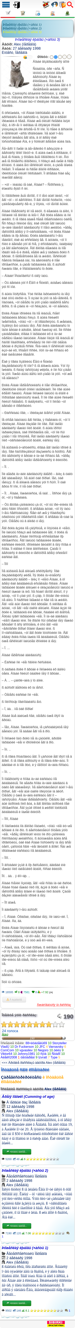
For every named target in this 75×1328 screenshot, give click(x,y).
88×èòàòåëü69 (36, 1043)
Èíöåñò (7, 53)
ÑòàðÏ (56, 1053)
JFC (42, 1046)
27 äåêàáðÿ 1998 (27, 48)
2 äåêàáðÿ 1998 (19, 1181)
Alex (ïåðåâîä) (25, 44)
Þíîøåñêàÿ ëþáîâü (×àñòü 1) (22, 25)
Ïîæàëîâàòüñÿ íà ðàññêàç (54, 1004)
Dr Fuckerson (24, 1046)
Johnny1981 (26, 1053)
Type (54, 1057)
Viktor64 (6, 1053)
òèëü (57, 1050)
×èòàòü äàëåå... (17, 1151)
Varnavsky (56, 1046)
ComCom (7, 1050)
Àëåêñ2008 (9, 1057)
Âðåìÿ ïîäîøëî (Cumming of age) (28, 1097)
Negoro (43, 1050)
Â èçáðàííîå (14, 999)
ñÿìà (43, 1053)
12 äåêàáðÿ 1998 (20, 1107)
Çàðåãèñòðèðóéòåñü (21, 1077)
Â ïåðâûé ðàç (17, 1102)
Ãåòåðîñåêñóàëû (20, 1176)
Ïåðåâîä (21, 53)
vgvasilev (26, 1050)
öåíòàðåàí (28, 1057)
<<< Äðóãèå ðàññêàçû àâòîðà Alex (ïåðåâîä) (34, 1062)
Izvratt (42, 1057)
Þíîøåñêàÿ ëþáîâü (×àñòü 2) (22, 28)
